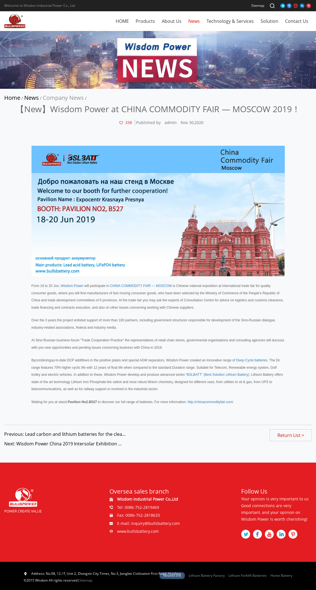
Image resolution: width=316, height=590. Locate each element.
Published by (148, 122)
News (194, 21)
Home (12, 97)
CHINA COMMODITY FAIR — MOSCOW (141, 286)
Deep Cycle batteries (251, 360)
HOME (122, 21)
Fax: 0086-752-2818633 (138, 515)
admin (171, 122)
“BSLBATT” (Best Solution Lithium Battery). (217, 375)
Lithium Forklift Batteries (247, 575)
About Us (171, 21)
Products (145, 21)
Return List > (290, 435)
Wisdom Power (72, 286)
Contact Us (296, 21)
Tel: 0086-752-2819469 (138, 507)
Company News (63, 97)
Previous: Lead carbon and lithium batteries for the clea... (64, 434)
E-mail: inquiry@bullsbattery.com (148, 523)
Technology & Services (230, 21)
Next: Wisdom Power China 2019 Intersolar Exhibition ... (63, 444)
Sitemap (257, 5)
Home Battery (281, 575)
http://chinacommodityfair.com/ (210, 402)
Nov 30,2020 (192, 122)
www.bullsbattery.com (138, 531)
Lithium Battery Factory (207, 575)
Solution (269, 21)
